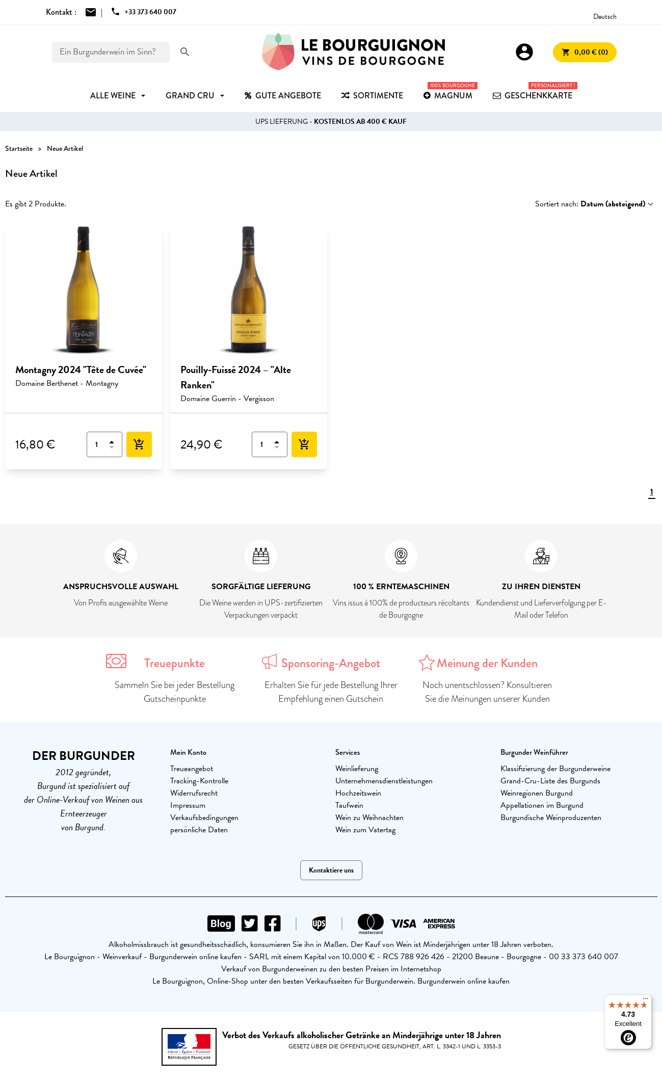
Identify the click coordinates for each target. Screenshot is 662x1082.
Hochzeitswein (358, 793)
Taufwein (349, 805)
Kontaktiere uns (331, 870)
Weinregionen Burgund (536, 793)
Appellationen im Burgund (542, 805)
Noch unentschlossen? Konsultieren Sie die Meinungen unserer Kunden (487, 691)
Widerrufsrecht (194, 793)
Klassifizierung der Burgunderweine (555, 768)
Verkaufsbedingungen (204, 817)
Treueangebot (191, 768)
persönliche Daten (199, 830)
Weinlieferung (356, 768)
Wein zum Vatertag (365, 830)
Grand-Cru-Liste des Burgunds (550, 781)
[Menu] (646, 1001)
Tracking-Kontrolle (199, 781)
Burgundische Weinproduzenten (550, 817)
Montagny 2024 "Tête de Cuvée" (80, 369)
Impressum (187, 805)
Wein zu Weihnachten (369, 817)
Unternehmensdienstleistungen (384, 781)
